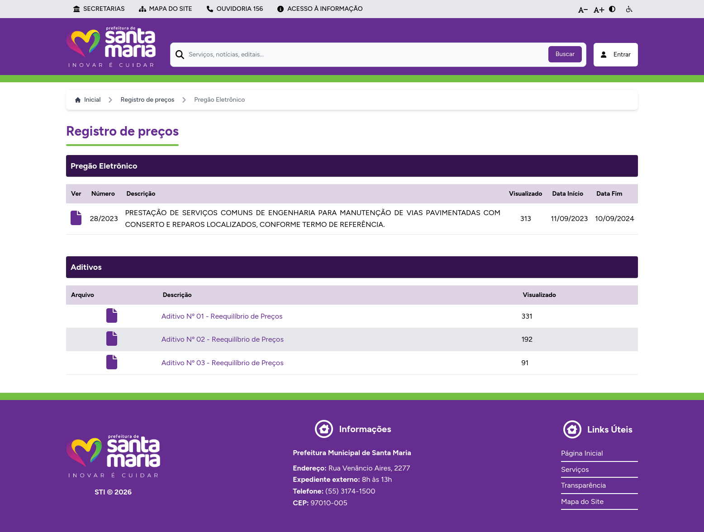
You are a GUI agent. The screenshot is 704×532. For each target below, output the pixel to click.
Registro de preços (147, 100)
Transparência (583, 485)
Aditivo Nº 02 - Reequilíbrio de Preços (223, 339)
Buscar (565, 54)
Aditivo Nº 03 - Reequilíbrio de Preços (223, 362)
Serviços (575, 469)
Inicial (87, 100)
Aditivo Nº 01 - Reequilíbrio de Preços (222, 316)
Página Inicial (582, 453)
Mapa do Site (582, 501)
